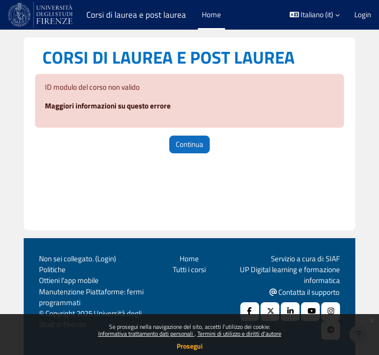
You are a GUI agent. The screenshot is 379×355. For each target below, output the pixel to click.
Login (362, 14)
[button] (314, 15)
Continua (189, 144)
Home (189, 258)
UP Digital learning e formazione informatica (290, 275)
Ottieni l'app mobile (69, 280)
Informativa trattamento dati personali (146, 333)
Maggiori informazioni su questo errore (108, 105)
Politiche (52, 269)
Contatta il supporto (304, 292)
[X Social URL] (270, 311)
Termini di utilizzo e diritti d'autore (239, 333)
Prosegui (190, 346)
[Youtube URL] (310, 311)
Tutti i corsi (189, 269)
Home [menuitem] (211, 14)
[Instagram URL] (330, 311)
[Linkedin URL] (290, 311)
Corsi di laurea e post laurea (136, 14)
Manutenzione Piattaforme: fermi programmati (91, 297)
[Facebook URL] (249, 311)
